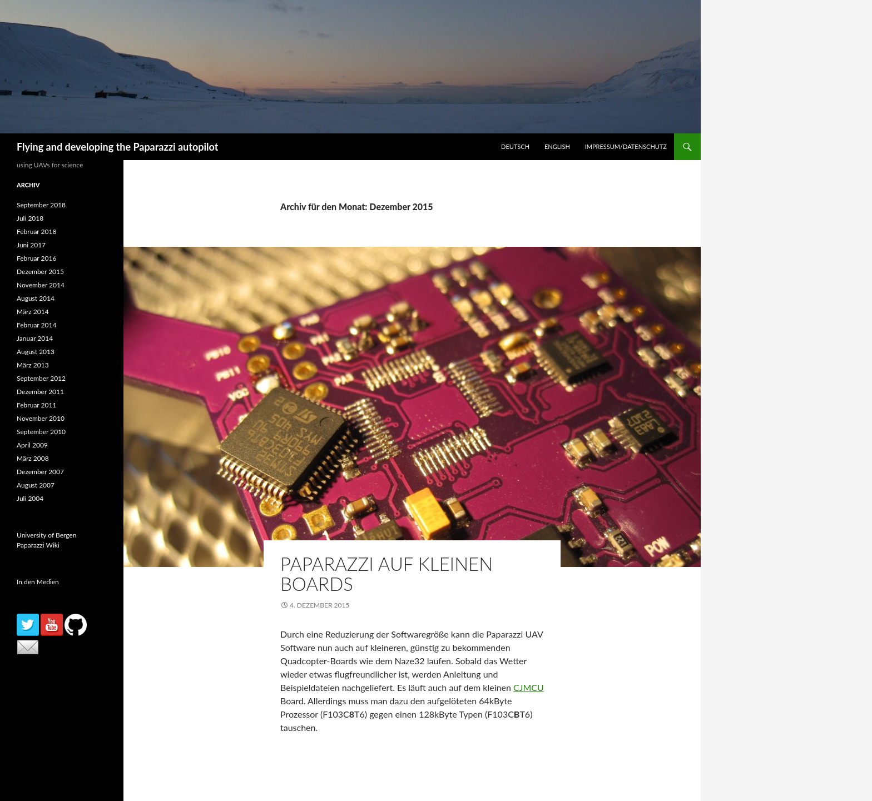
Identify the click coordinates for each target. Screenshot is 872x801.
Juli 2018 (30, 218)
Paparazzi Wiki (38, 545)
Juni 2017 (31, 245)
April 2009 (32, 445)
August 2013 (35, 351)
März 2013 (33, 365)
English (557, 146)
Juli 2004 (30, 498)
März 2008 (33, 458)
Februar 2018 (36, 231)
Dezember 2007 (40, 471)
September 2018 (41, 205)
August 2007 (35, 485)
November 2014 (41, 285)
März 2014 (33, 311)
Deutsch (515, 146)
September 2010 (41, 431)
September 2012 (41, 378)
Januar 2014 (35, 338)
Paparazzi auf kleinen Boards (386, 574)
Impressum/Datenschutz (626, 146)
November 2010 (41, 418)
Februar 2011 (36, 405)
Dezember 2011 (40, 391)
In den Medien (38, 582)
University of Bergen (46, 535)
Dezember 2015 (40, 271)
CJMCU (528, 687)
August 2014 (35, 298)
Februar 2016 (36, 258)
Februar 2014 (36, 325)
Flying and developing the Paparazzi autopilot (117, 147)
